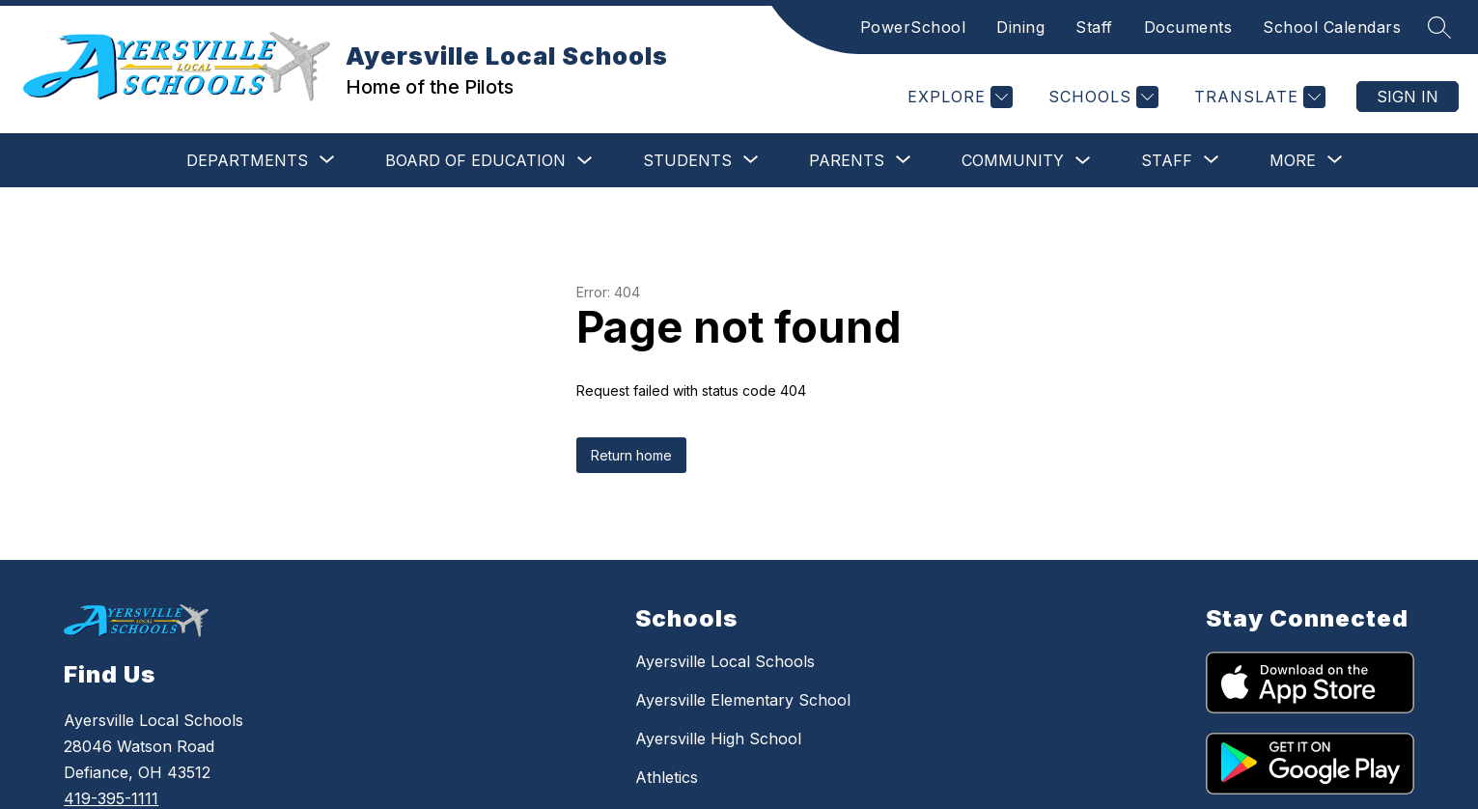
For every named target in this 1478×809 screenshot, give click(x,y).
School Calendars (1332, 27)
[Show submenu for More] (1292, 160)
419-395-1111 (111, 798)
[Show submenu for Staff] (1111, 160)
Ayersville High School (718, 738)
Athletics (666, 777)
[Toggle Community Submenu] (1028, 161)
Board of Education (420, 160)
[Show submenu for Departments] (192, 160)
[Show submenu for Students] (632, 160)
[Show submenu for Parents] (791, 160)
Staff (1094, 27)
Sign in (1407, 96)
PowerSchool (913, 27)
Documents (1188, 27)
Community (957, 160)
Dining (1020, 27)
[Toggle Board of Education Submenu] (530, 161)
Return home (631, 455)
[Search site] (1439, 27)
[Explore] (958, 97)
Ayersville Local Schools (725, 661)
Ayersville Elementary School (743, 700)
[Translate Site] (1257, 97)
